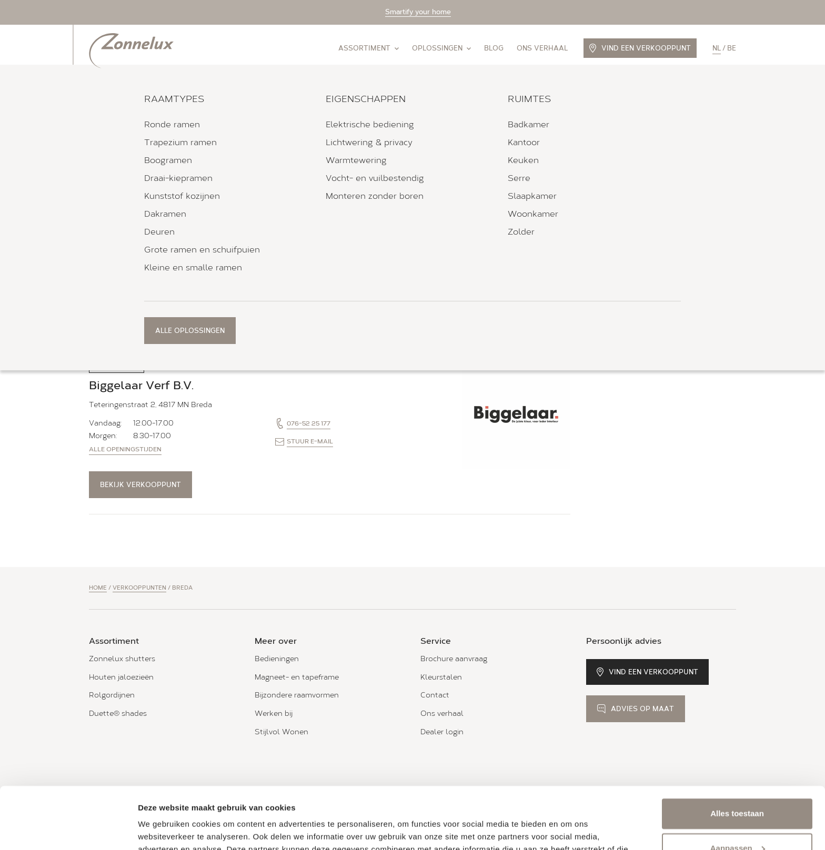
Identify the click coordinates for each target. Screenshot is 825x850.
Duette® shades (118, 713)
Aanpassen (737, 786)
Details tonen (163, 829)
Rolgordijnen (112, 695)
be (731, 48)
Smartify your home (418, 12)
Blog (494, 48)
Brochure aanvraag (453, 658)
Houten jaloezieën (121, 677)
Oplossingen (441, 48)
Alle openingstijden (125, 279)
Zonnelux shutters (122, 658)
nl (716, 48)
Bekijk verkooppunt (140, 315)
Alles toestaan (737, 751)
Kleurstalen (441, 677)
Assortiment (368, 48)
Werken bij (274, 713)
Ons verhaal (542, 48)
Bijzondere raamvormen (297, 695)
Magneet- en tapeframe (297, 677)
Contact (434, 695)
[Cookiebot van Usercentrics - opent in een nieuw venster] (68, 829)
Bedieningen (277, 658)
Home (98, 587)
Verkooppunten (139, 587)
